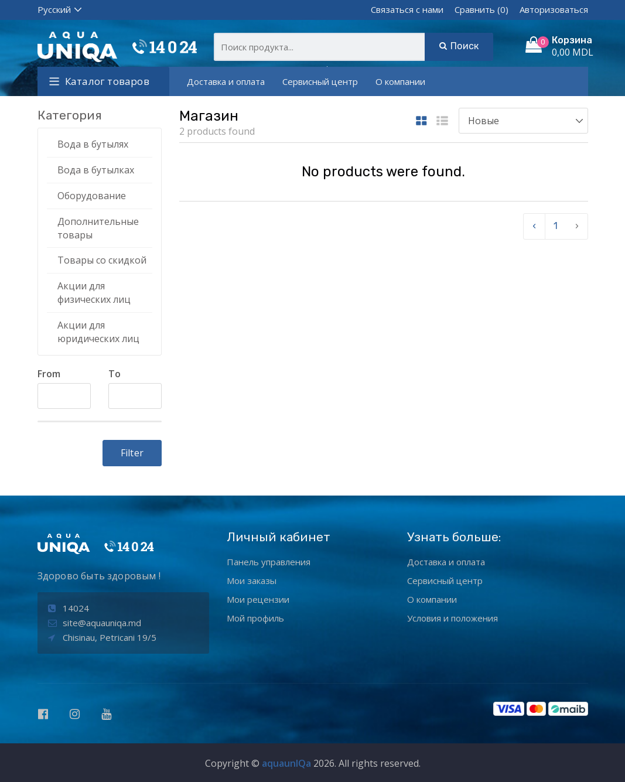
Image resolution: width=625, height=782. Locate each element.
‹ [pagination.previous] (534, 225)
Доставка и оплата (226, 81)
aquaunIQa (286, 763)
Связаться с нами (407, 9)
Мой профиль (255, 618)
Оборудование (91, 195)
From (48, 373)
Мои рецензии (258, 599)
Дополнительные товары (98, 228)
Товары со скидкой (101, 260)
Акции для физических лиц (94, 292)
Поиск (459, 46)
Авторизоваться (554, 9)
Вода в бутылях (92, 144)
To (114, 373)
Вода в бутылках (95, 169)
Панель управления (268, 562)
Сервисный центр (320, 81)
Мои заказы (251, 580)
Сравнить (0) (481, 9)
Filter (132, 452)
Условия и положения (452, 618)
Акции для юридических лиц (98, 332)
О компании (400, 81)
